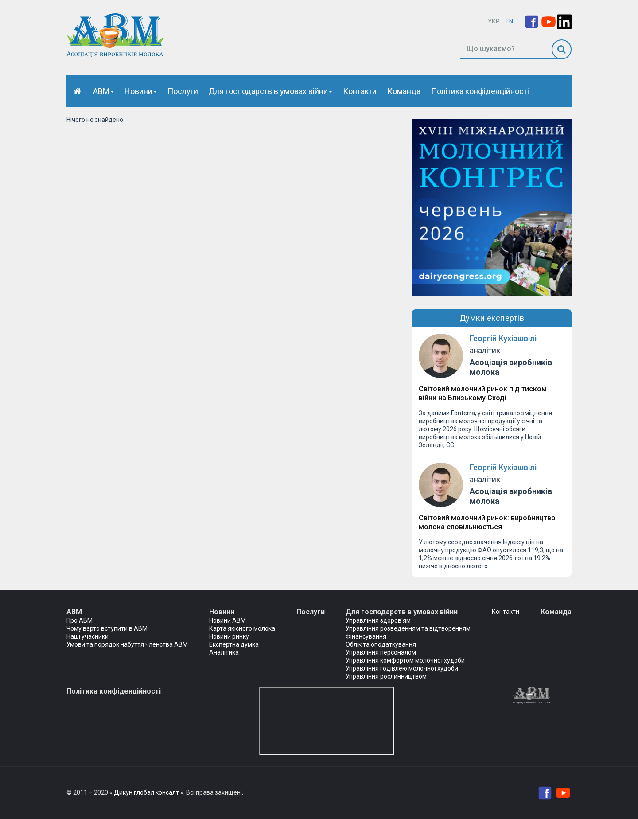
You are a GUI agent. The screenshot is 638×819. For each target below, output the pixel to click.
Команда (403, 91)
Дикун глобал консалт (146, 792)
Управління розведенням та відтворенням (408, 628)
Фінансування (366, 636)
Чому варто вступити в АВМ (107, 628)
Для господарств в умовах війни (270, 91)
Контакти (360, 91)
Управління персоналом (381, 652)
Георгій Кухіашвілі (503, 338)
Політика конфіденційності (480, 91)
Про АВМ (79, 620)
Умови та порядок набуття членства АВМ (127, 644)
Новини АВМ (227, 620)
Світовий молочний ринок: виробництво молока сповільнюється (487, 522)
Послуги (182, 91)
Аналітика (224, 652)
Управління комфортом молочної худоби (405, 660)
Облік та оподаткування (381, 644)
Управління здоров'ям (378, 620)
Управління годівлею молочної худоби (402, 668)
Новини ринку (229, 636)
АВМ (103, 91)
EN (509, 21)
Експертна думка (234, 644)
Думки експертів (492, 318)
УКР (494, 21)
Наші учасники (87, 636)
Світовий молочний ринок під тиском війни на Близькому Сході (483, 393)
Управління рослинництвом (386, 676)
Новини (140, 91)
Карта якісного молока (242, 628)
